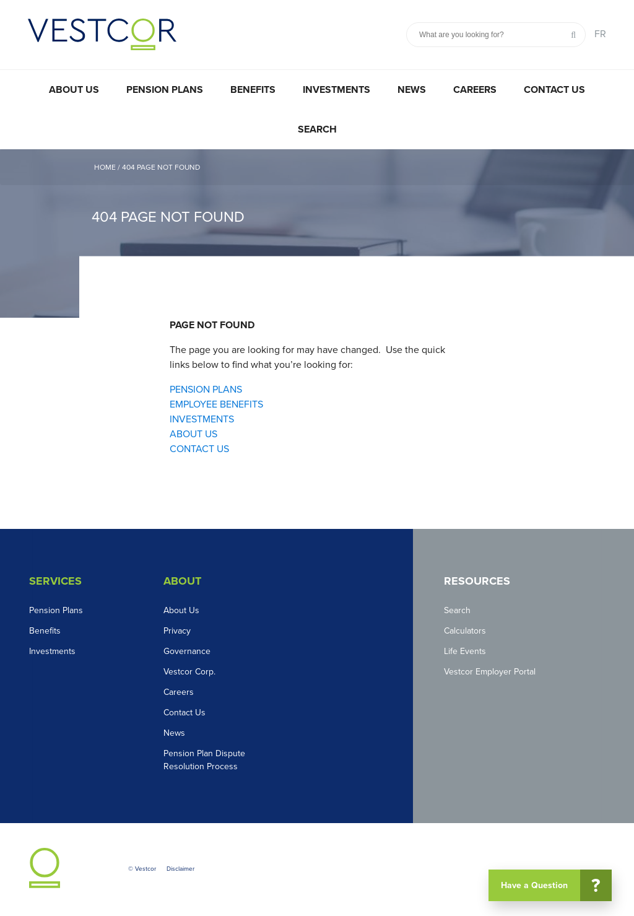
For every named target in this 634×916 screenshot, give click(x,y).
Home (105, 167)
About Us (74, 90)
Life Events (465, 651)
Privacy (177, 631)
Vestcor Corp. (189, 671)
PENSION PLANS (206, 389)
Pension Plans (164, 90)
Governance (187, 651)
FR (600, 34)
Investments (336, 90)
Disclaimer (180, 869)
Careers (475, 90)
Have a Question (555, 885)
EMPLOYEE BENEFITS (216, 404)
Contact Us (554, 90)
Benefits (253, 90)
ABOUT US (193, 434)
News (411, 90)
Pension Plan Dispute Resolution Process (204, 760)
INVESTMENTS (202, 419)
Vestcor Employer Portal (490, 671)
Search (317, 129)
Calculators (465, 631)
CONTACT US (199, 449)
